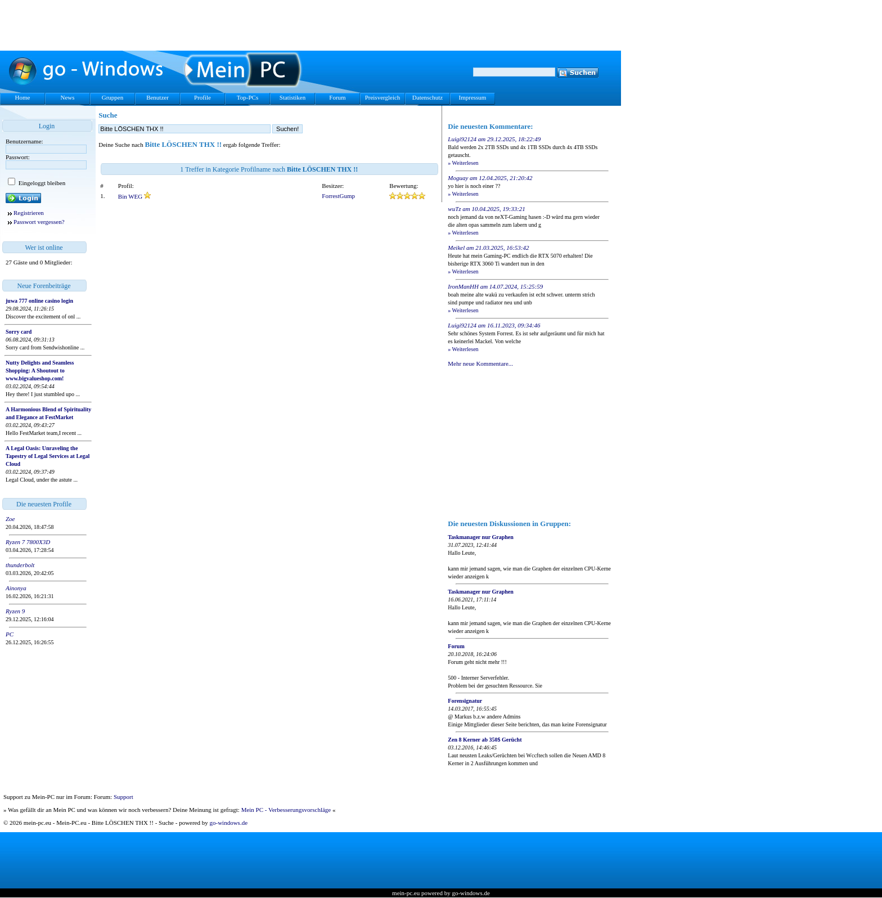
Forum (337, 97)
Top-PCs (247, 97)
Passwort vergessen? (39, 221)
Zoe (10, 518)
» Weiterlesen (463, 163)
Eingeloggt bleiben (41, 182)
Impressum (473, 97)
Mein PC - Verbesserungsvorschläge (286, 809)
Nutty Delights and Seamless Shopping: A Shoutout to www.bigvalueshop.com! (40, 370)
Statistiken (292, 97)
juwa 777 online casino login (39, 301)
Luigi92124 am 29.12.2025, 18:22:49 (494, 139)
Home (22, 97)
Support (123, 796)
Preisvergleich (382, 97)
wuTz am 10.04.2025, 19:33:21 (486, 208)
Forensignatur (465, 701)
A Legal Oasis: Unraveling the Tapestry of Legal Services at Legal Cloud (47, 456)
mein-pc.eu (406, 893)
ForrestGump (338, 195)
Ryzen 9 (15, 611)
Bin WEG (131, 196)
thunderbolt (20, 565)
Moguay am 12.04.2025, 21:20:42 (490, 177)
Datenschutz (427, 97)
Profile (202, 97)
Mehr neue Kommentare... (480, 363)
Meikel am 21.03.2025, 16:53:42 (488, 247)
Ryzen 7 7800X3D (28, 541)
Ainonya (16, 588)
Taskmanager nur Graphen (481, 537)
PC (10, 634)
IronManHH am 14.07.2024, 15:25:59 (495, 286)
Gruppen (113, 97)
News (67, 97)
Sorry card (19, 332)
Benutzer (157, 97)
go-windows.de (229, 822)
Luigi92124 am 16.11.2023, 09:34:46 (494, 325)
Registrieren (29, 212)
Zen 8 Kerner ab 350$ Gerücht (484, 740)
